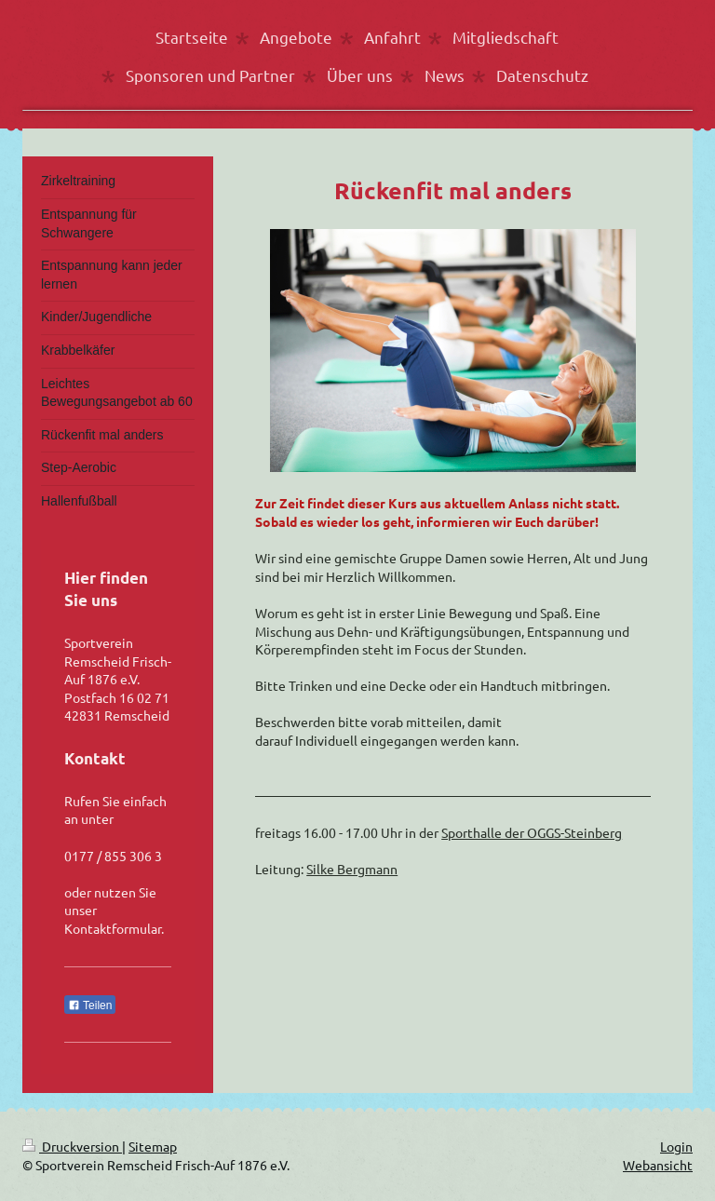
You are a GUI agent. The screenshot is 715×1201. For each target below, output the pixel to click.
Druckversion (72, 1146)
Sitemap (152, 1146)
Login (676, 1146)
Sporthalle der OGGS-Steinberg (531, 832)
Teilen (90, 1005)
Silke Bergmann (352, 868)
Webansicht (658, 1164)
